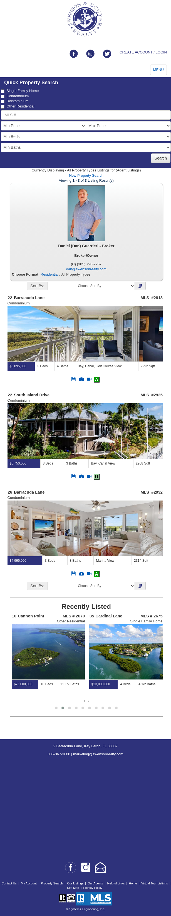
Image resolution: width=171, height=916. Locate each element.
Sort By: (37, 286)
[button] (56, 708)
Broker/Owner (86, 255)
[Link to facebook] (73, 53)
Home (133, 883)
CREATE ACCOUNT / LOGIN (143, 52)
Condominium (15, 96)
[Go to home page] (85, 19)
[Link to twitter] (107, 53)
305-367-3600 (59, 754)
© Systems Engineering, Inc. (85, 909)
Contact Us (8, 883)
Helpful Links (116, 883)
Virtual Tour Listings (154, 883)
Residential (49, 274)
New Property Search (86, 175)
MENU (158, 70)
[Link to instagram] (90, 53)
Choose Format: (26, 274)
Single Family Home (20, 91)
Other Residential (17, 106)
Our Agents (95, 883)
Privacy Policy (92, 887)
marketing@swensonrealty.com (98, 754)
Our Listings (75, 883)
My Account (29, 883)
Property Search (52, 883)
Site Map (73, 887)
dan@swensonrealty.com (86, 269)
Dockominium (14, 101)
